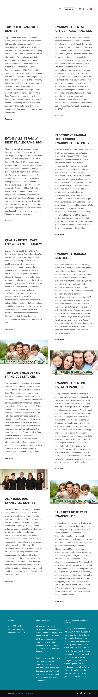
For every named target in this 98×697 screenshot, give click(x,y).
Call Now (69, 9)
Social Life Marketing (27, 693)
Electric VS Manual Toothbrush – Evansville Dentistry (72, 139)
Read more (9, 119)
